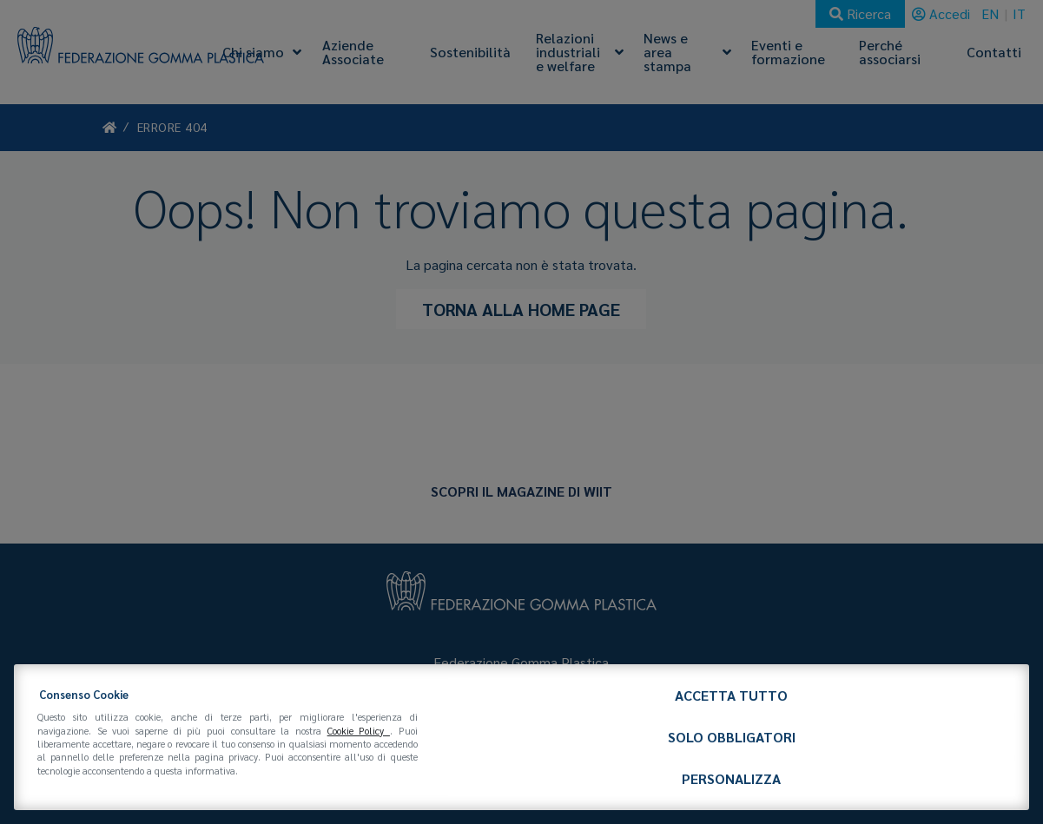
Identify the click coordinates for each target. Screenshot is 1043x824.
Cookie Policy (358, 730)
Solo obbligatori (731, 737)
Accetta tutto (731, 695)
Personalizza (731, 778)
